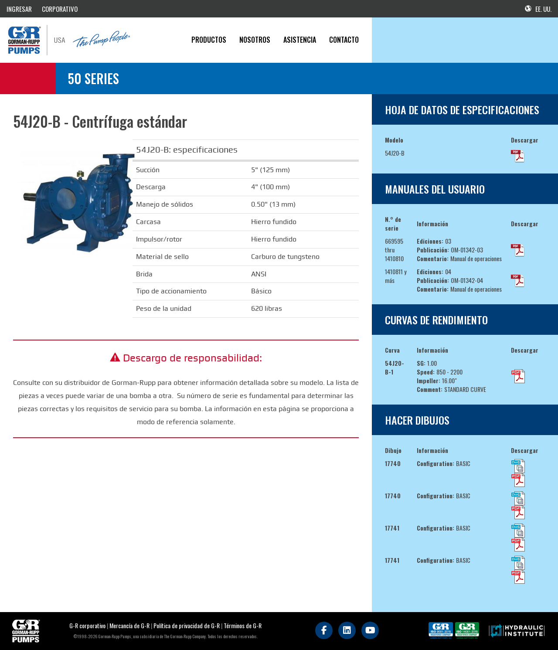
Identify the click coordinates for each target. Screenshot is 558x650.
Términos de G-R (243, 625)
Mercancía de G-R (130, 625)
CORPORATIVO (60, 9)
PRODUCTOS (208, 39)
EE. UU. (538, 9)
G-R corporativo (87, 625)
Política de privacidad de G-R (186, 625)
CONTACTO (344, 39)
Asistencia (299, 39)
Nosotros (254, 39)
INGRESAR (19, 9)
